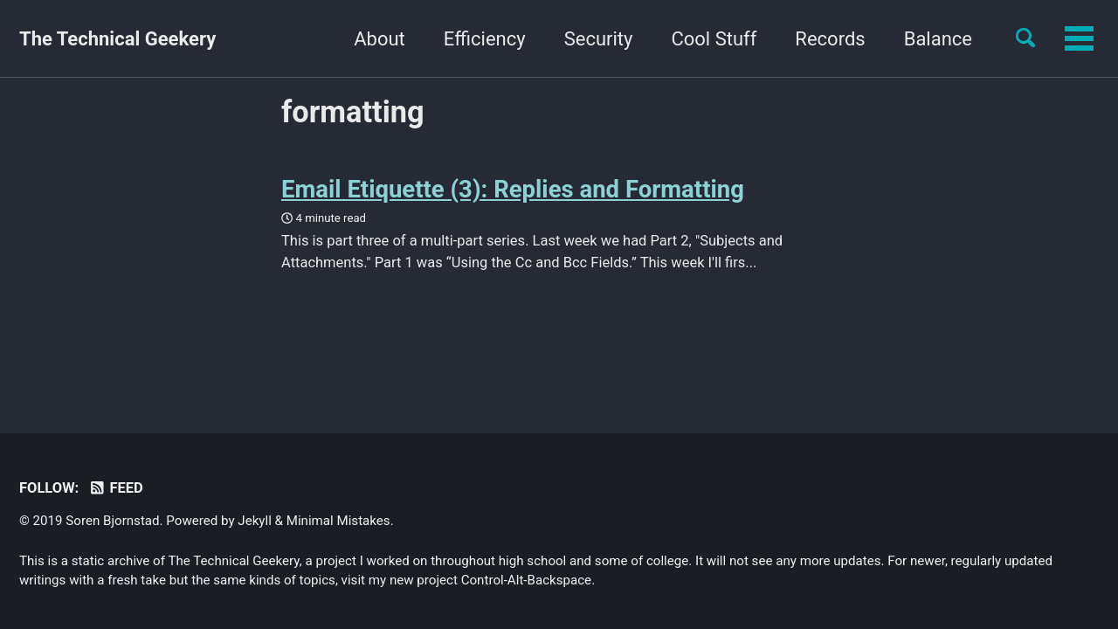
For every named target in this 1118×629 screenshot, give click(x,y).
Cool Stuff (605, 39)
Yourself (936, 39)
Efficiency (376, 39)
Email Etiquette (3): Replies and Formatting (512, 189)
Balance (829, 39)
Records (721, 39)
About (271, 39)
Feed (115, 488)
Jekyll (255, 521)
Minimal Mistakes (338, 521)
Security (489, 39)
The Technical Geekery (117, 39)
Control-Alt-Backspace (526, 580)
